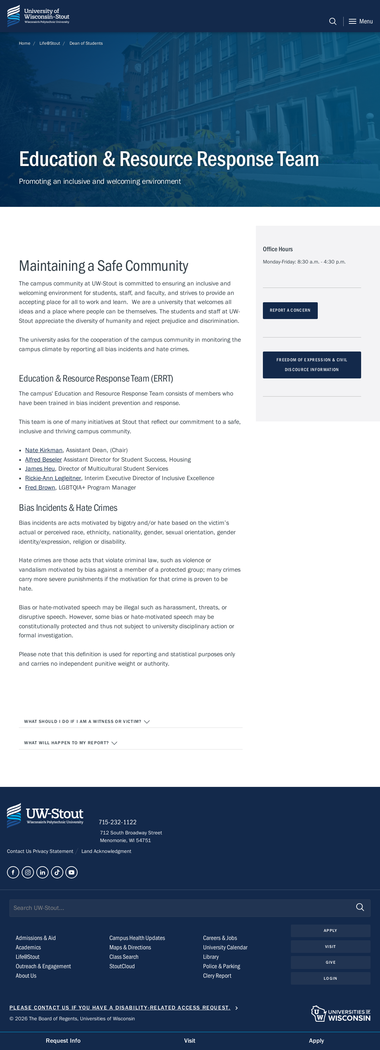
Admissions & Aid (36, 938)
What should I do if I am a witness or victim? (87, 721)
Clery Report (217, 976)
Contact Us (20, 852)
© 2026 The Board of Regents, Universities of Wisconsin (72, 1019)
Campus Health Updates (137, 938)
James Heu (40, 469)
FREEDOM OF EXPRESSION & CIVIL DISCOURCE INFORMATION (312, 365)
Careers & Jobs (220, 938)
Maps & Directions (130, 948)
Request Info (63, 1040)
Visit (330, 947)
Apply (330, 931)
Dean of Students (86, 43)
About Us (26, 976)
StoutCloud (122, 967)
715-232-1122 (119, 823)
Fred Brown (40, 487)
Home (24, 43)
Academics (28, 948)
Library (211, 957)
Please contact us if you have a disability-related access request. (120, 1008)
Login (330, 979)
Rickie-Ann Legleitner (53, 478)
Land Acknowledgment (105, 852)
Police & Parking (221, 967)
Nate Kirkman (44, 450)
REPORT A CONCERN (290, 310)
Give (330, 963)
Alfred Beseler (43, 459)
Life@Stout (50, 43)
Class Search (123, 957)
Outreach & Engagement (43, 967)
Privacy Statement (54, 852)
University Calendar (225, 948)
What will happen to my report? (71, 743)
